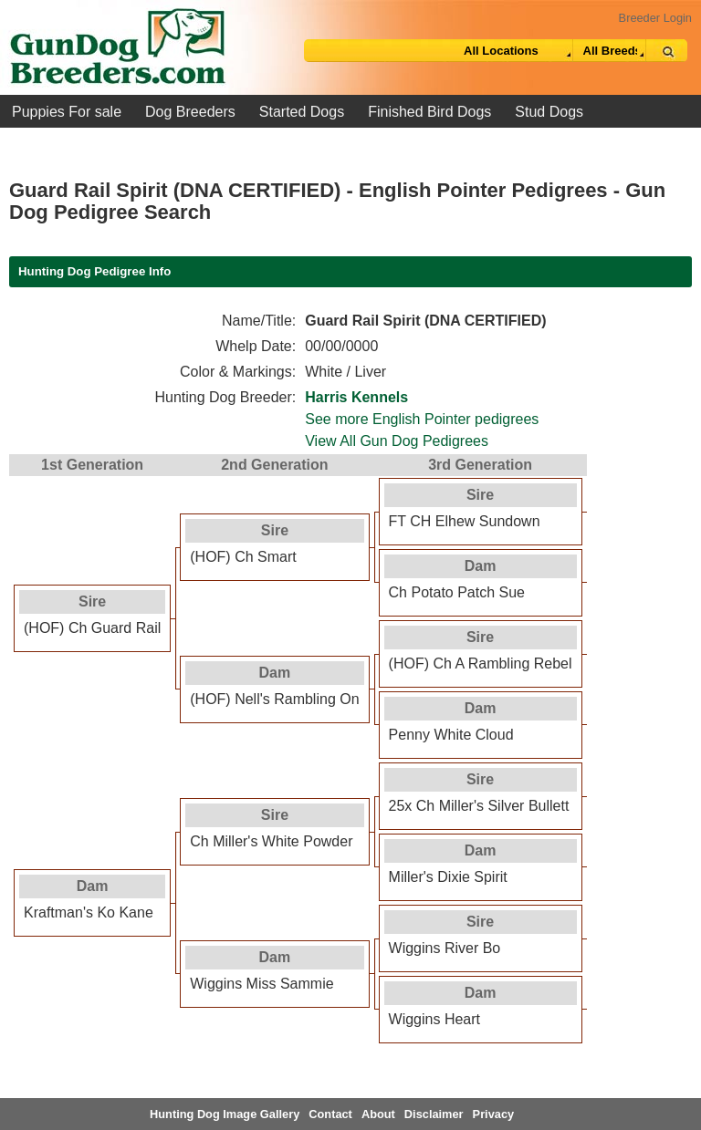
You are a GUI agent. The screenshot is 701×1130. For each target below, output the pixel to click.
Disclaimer (434, 1114)
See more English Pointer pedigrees (422, 419)
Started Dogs (301, 111)
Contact (330, 1114)
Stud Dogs (549, 111)
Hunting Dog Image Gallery (224, 1114)
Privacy (494, 1114)
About (378, 1114)
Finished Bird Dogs (429, 111)
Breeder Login (655, 18)
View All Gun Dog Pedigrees (396, 441)
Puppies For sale (66, 111)
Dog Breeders (190, 111)
